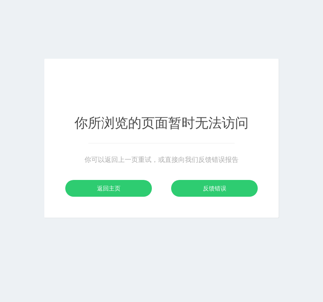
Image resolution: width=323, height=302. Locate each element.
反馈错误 (214, 188)
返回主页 (108, 188)
